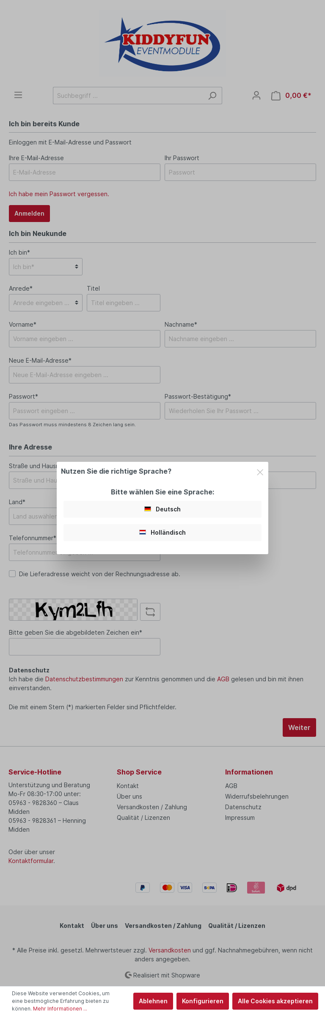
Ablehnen (153, 1001)
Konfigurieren (202, 1001)
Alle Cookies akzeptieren (275, 1001)
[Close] (260, 471)
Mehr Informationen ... (60, 1008)
